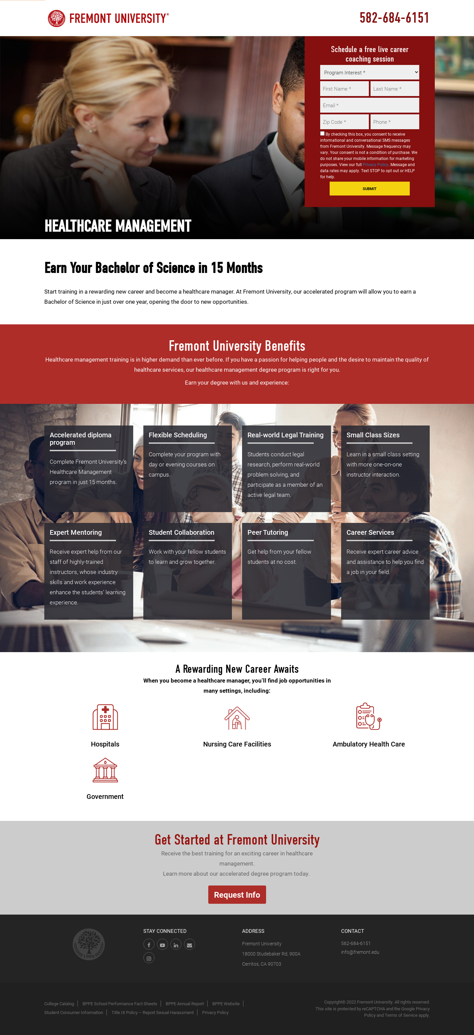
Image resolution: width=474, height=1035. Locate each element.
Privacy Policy (375, 164)
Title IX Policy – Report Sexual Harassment (153, 1012)
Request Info (237, 894)
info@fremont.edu (360, 952)
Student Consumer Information (73, 1012)
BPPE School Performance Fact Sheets (119, 1004)
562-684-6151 (356, 943)
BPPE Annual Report (185, 1004)
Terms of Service (401, 1015)
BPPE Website (226, 1004)
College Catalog (59, 1004)
